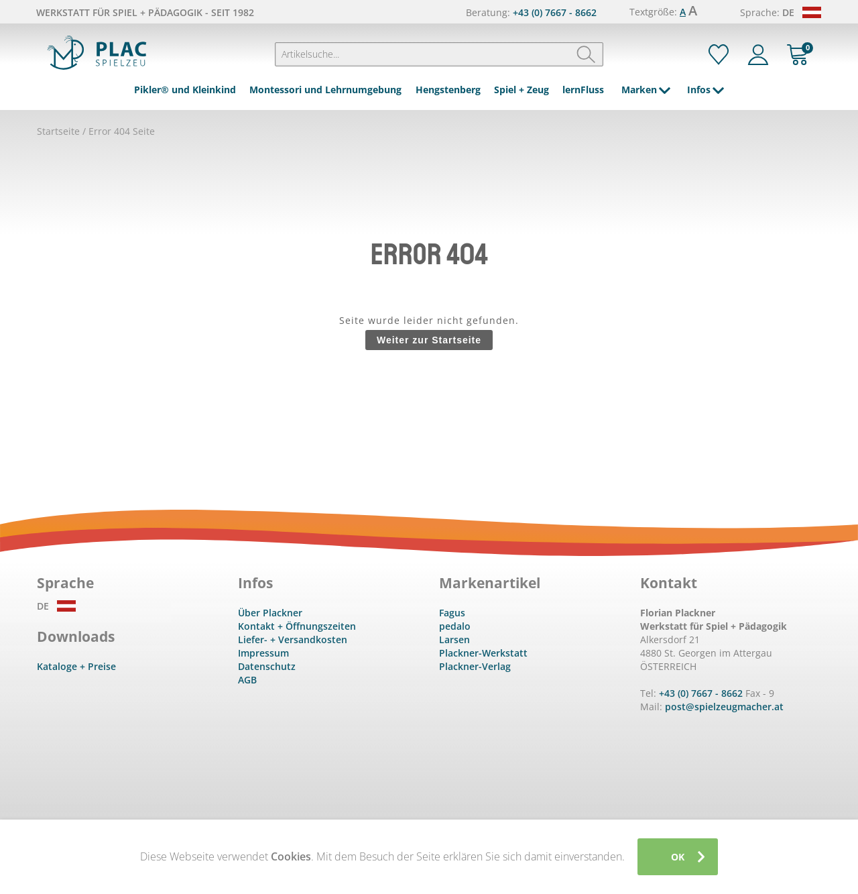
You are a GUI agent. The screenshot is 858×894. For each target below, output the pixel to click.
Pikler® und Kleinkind (185, 89)
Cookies (291, 856)
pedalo (455, 626)
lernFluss (583, 89)
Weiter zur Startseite (429, 340)
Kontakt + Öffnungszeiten (297, 626)
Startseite (58, 131)
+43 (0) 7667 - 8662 (555, 12)
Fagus (452, 612)
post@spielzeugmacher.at (724, 706)
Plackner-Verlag (475, 666)
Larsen (454, 639)
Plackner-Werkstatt (483, 653)
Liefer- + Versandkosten (292, 639)
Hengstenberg (448, 89)
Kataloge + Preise (76, 666)
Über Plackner (270, 612)
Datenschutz (267, 666)
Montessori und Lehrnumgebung (325, 89)
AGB (247, 679)
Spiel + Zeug (521, 89)
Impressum (263, 653)
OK (677, 856)
